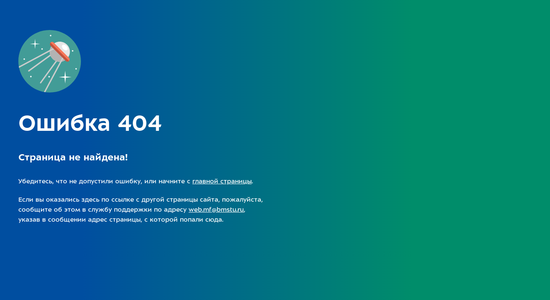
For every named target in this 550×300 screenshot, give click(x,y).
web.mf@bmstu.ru (216, 209)
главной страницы (222, 181)
